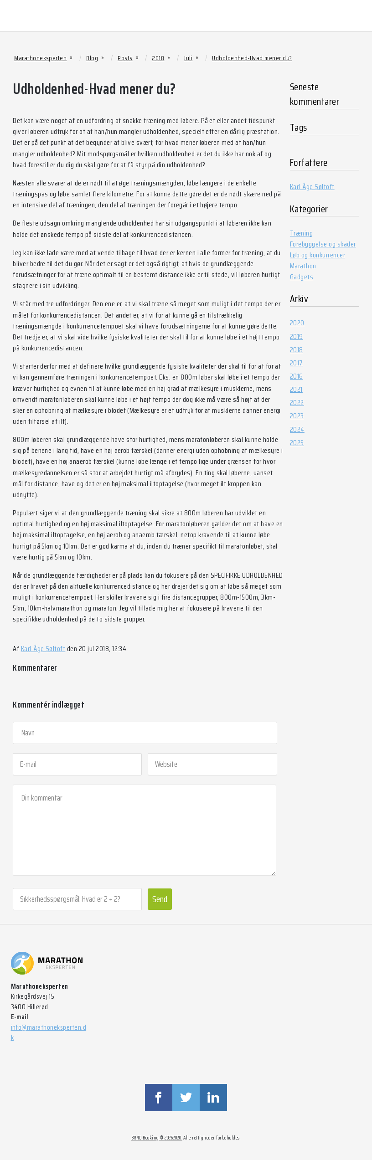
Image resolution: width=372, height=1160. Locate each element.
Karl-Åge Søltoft (43, 648)
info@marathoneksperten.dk (49, 1032)
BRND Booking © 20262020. (156, 1138)
